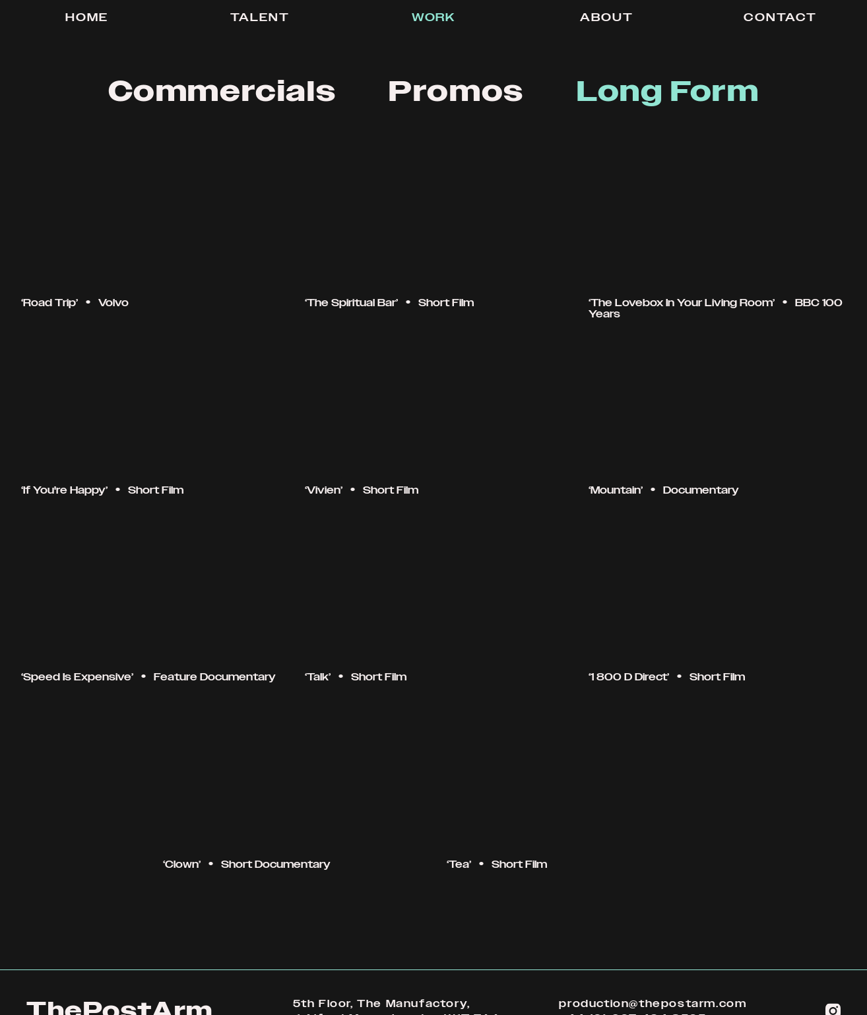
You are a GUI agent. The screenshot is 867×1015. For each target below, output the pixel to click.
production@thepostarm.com (652, 1004)
